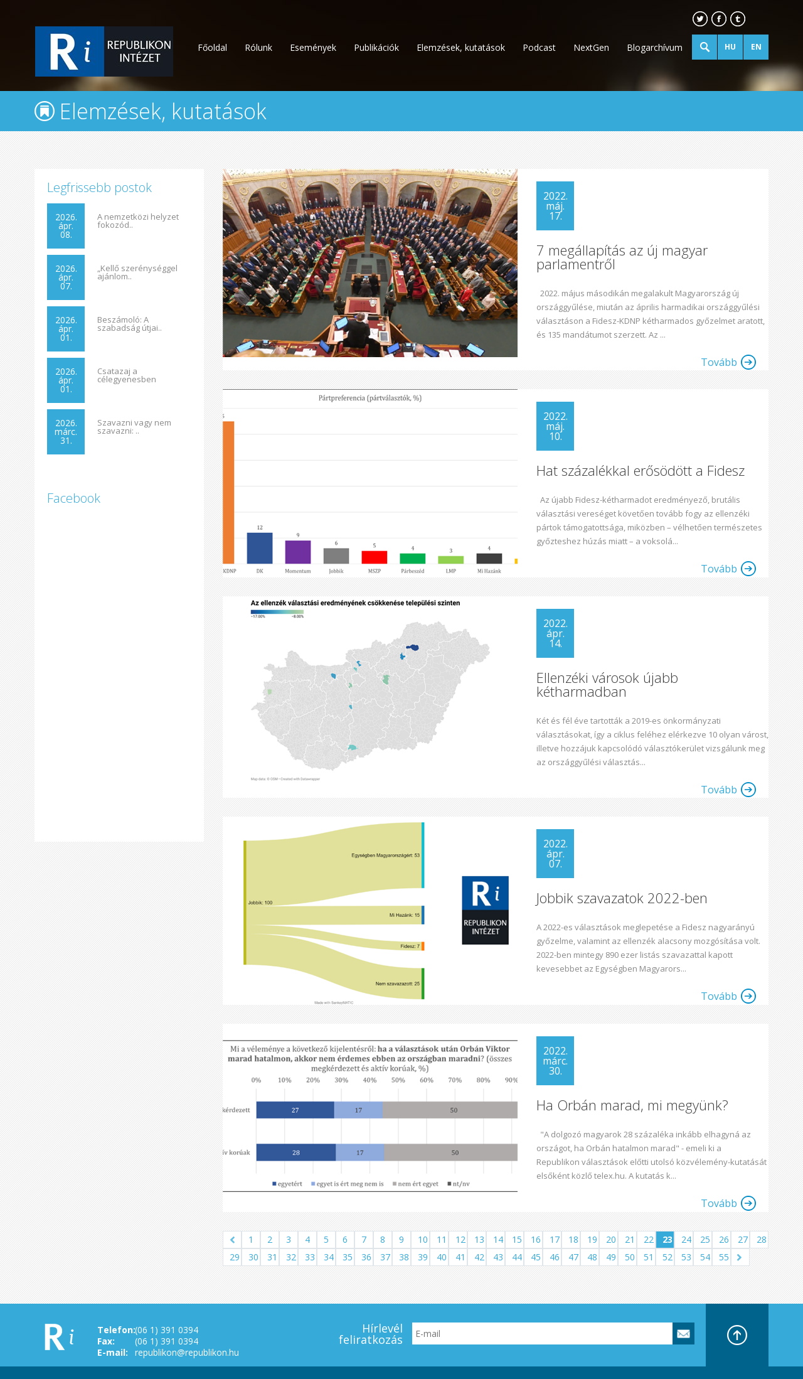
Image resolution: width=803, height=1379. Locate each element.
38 (404, 1257)
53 (686, 1257)
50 (630, 1257)
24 (686, 1239)
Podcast (539, 47)
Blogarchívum (655, 47)
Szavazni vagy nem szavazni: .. (134, 427)
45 (536, 1257)
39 (423, 1257)
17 (555, 1239)
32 (291, 1257)
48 (592, 1257)
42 (479, 1257)
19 (592, 1239)
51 (649, 1257)
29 (235, 1257)
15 (517, 1239)
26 (724, 1239)
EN (756, 46)
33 (310, 1257)
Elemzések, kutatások (461, 47)
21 (630, 1239)
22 (649, 1239)
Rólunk (258, 47)
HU (730, 46)
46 (555, 1257)
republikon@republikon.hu (187, 1352)
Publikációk (376, 47)
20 (611, 1239)
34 (329, 1257)
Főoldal (212, 47)
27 (743, 1239)
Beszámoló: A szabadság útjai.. (129, 324)
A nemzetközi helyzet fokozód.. (138, 221)
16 (536, 1239)
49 (611, 1257)
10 (423, 1239)
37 (385, 1257)
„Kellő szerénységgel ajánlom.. (137, 272)
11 (442, 1239)
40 (442, 1257)
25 (705, 1239)
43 (498, 1257)
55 (724, 1257)
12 (460, 1239)
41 (460, 1257)
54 (705, 1257)
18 (573, 1239)
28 (762, 1239)
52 (667, 1257)
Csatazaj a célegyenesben (126, 375)
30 (253, 1257)
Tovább (719, 362)
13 (479, 1239)
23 (667, 1239)
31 (272, 1257)
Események (313, 47)
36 (366, 1257)
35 (348, 1257)
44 (517, 1257)
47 (573, 1257)
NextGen (591, 47)
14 (498, 1239)
